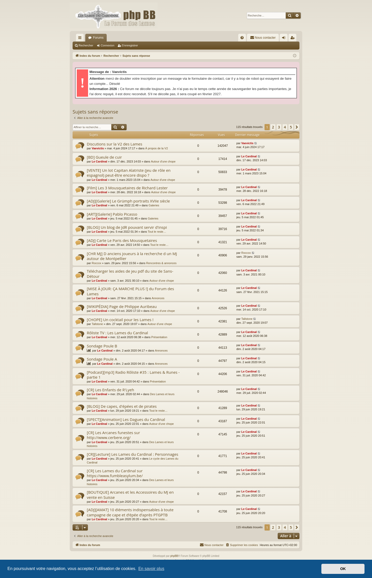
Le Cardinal (99, 161)
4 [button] (285, 127)
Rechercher (86, 45)
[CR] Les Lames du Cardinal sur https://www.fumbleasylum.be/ (115, 473)
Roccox (96, 263)
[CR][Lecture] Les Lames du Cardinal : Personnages (132, 454)
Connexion (107, 45)
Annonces (158, 298)
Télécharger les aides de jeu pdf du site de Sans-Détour (130, 273)
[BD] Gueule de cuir (104, 157)
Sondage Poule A (102, 359)
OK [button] (343, 569)
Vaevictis (98, 148)
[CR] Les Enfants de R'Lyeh (110, 389)
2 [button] (273, 127)
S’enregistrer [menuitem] (293, 39)
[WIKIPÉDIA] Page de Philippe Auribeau (122, 306)
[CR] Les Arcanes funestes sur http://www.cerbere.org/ (113, 435)
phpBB (174, 556)
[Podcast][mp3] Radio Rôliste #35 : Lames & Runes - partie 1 (133, 375)
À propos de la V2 (156, 148)
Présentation (159, 337)
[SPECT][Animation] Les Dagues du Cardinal (126, 419)
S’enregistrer (130, 45)
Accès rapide (81, 39)
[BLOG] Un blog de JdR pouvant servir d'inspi (127, 227)
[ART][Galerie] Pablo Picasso (112, 214)
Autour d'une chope (163, 161)
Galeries (154, 205)
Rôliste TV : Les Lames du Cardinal (117, 332)
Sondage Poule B (102, 345)
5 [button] (291, 127)
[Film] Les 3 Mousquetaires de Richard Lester (127, 187)
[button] (296, 127)
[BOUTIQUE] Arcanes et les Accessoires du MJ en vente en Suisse (130, 495)
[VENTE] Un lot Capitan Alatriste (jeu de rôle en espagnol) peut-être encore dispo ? (129, 173)
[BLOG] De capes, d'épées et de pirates (122, 406)
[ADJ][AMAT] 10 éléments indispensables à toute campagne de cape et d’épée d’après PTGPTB (130, 512)
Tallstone (97, 323)
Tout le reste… (157, 231)
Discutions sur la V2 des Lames (114, 143)
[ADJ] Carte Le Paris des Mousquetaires (122, 240)
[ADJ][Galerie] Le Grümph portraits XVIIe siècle (128, 200)
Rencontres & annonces (161, 263)
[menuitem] (242, 38)
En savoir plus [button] (151, 568)
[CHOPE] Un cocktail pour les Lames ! (120, 319)
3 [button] (279, 127)
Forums (98, 37)
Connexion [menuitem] (285, 39)
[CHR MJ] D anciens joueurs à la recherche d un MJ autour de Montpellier (132, 256)
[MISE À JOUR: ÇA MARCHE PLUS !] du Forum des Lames (130, 291)
